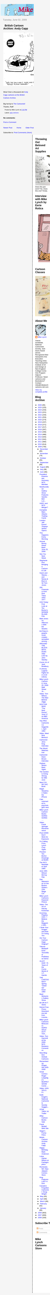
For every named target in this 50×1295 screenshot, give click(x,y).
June (42, 472)
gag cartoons (14, 113)
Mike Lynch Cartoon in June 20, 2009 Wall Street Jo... (43, 685)
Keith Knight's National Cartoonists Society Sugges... (44, 1101)
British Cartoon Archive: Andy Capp (15, 27)
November (44, 453)
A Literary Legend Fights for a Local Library (44, 673)
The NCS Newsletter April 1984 (43, 865)
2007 (40, 1215)
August (43, 467)
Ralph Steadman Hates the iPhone (43, 793)
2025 (40, 407)
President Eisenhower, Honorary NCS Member (44, 479)
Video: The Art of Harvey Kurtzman (44, 908)
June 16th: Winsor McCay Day (43, 874)
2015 (40, 432)
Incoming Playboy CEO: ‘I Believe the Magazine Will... (43, 919)
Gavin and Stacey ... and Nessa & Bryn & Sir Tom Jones (44, 579)
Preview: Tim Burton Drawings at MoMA (44, 856)
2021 (40, 417)
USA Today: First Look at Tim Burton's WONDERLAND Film (44, 609)
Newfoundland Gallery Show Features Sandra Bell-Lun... (44, 494)
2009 (40, 447)
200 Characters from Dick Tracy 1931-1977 (44, 593)
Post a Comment (9, 122)
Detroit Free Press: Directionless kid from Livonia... (44, 1012)
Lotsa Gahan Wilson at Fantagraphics (44, 1160)
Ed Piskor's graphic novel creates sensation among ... (44, 636)
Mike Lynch (42, 337)
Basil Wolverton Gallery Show (43, 997)
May (42, 1196)
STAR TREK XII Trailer (44, 1111)
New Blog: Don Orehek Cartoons (44, 1056)
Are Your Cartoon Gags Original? (43, 941)
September (44, 462)
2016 (40, 429)
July (41, 469)
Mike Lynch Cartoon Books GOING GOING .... (43, 815)
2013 (40, 437)
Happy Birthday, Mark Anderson (44, 1151)
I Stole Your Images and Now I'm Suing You (44, 931)
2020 (40, 420)
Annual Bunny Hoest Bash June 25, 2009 (43, 546)
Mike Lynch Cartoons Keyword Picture (44, 899)
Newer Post (7, 128)
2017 (40, 427)
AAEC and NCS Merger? (43, 505)
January (43, 1208)
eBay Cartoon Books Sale (43, 1119)
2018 (40, 425)
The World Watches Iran (43, 750)
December (44, 449)
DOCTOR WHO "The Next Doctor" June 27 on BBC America (43, 711)
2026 (40, 405)
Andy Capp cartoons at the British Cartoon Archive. (15, 95)
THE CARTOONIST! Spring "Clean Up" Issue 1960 (44, 985)
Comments (42, 1232)
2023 (40, 412)
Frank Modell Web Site (44, 1126)
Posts (40, 1229)
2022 (40, 415)
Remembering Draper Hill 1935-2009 (44, 1065)
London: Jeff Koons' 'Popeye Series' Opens (43, 525)
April (42, 1199)
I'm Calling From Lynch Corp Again (43, 845)
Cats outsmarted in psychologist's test (44, 803)
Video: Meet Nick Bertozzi (44, 735)
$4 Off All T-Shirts (43, 1004)
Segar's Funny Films (42, 1133)
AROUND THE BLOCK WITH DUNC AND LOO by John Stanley (43, 652)
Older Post (30, 128)
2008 (40, 1213)
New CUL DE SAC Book (43, 784)
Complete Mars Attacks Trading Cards (43, 514)
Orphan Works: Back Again (43, 766)
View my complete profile (41, 391)
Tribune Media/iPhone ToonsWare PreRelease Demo (44, 953)
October (43, 458)
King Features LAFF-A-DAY (43, 1180)
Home (19, 128)
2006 (40, 1218)
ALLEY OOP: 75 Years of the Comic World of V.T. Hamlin (43, 968)
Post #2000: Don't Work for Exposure (44, 836)
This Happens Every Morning (43, 536)
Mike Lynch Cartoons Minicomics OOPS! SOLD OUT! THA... (44, 1027)
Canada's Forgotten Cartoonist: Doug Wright (44, 1190)
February (43, 1204)
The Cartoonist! (19, 104)
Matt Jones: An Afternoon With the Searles (43, 624)
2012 (40, 439)
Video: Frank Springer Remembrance (44, 826)
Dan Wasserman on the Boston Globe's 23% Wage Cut (44, 886)
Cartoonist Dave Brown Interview (43, 758)
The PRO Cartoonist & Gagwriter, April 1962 (44, 726)
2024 (40, 410)
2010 (40, 444)
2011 (40, 442)
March (42, 1201)
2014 (40, 434)
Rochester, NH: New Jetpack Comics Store (43, 1171)
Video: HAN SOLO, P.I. (44, 1090)
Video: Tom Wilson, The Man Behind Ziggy (43, 698)
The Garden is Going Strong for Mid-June (44, 776)
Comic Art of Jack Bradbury (44, 664)
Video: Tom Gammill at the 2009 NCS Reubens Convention (43, 1043)
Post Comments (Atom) (23, 133)
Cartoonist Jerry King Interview (43, 743)
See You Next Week (42, 556)
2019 (40, 422)
